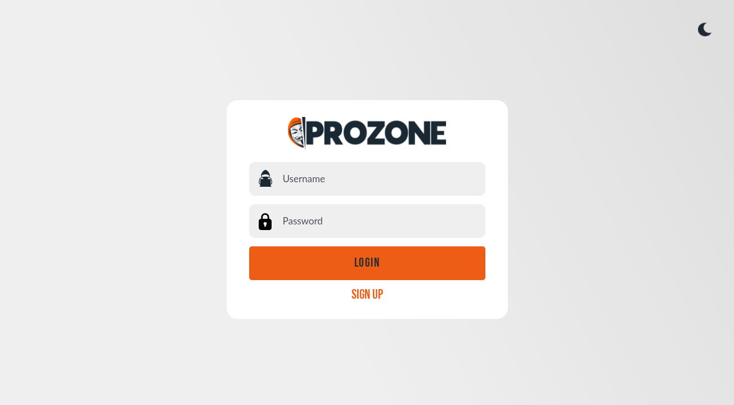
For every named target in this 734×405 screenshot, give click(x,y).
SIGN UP (367, 295)
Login (367, 263)
